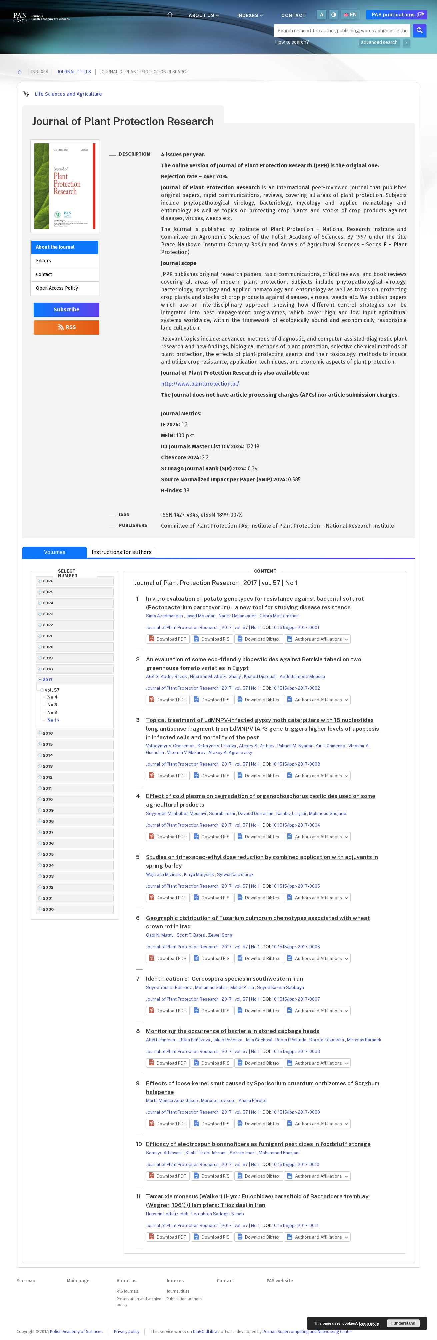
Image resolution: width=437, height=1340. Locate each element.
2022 (48, 625)
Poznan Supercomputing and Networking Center (307, 1331)
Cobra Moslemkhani (280, 615)
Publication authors (184, 1299)
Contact (293, 15)
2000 (48, 909)
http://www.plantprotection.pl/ (200, 384)
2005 (48, 854)
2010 (48, 799)
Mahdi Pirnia (242, 987)
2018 (48, 669)
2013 (48, 766)
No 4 (52, 697)
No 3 (52, 704)
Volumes (54, 552)
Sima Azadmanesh (165, 615)
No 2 (52, 712)
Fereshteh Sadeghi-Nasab (217, 1213)
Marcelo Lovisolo (219, 1100)
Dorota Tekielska (327, 1039)
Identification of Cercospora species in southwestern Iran (224, 978)
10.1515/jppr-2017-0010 (295, 1164)
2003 (48, 876)
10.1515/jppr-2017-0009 (296, 1112)
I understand (403, 1323)
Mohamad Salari (211, 987)
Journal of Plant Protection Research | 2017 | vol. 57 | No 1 (203, 627)
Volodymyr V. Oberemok (171, 745)
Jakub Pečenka (228, 1039)
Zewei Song (220, 935)
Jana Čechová (259, 1039)
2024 (48, 603)
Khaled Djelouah (261, 676)
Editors (43, 261)
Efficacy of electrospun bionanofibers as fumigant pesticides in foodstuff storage (258, 1144)
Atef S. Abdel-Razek (167, 676)
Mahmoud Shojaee (327, 813)
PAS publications (397, 14)
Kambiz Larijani (291, 813)
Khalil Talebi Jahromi (207, 1152)
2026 (48, 581)
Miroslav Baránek (364, 1039)
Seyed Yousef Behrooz (169, 987)
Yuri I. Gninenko (331, 745)
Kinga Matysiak (199, 874)
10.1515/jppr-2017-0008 (296, 1051)
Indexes (249, 15)
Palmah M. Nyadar (295, 745)
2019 (48, 658)
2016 (48, 733)
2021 (48, 636)
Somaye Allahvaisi (165, 1152)
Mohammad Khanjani (279, 1152)
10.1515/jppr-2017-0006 (296, 946)
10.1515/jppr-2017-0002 (296, 688)
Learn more (369, 1323)
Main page (78, 1281)
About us (203, 15)
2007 (48, 832)
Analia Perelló (253, 1100)
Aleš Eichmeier (161, 1039)
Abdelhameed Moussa (302, 676)
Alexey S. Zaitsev (257, 745)
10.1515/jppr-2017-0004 (296, 825)
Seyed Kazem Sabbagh (280, 987)
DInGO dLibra (205, 1331)
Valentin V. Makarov (186, 752)
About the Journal (55, 247)
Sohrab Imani (222, 813)
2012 (48, 777)
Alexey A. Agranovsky (230, 752)
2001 (48, 898)
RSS (66, 327)
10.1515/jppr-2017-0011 (295, 1225)
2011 (47, 788)
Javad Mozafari (201, 615)
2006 (48, 843)
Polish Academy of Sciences (76, 1331)
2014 (48, 755)
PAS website (280, 1281)
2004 (48, 865)
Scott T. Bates (191, 935)
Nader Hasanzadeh (238, 615)
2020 (48, 647)
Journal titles (74, 71)
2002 (48, 887)
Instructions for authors (122, 552)
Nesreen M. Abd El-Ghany (216, 676)
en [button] (350, 14)
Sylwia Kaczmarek (235, 874)
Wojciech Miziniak (164, 874)
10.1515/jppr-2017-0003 (296, 764)
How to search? (292, 42)
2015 (48, 744)
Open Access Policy (57, 288)
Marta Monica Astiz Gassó (172, 1100)
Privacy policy (126, 1331)
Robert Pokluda (291, 1039)
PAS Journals (127, 1291)
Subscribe (66, 309)
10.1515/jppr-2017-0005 (296, 886)
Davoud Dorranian (256, 813)
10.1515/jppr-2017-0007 (296, 999)
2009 (48, 810)
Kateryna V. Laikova (217, 745)
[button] (168, 639)
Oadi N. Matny (160, 935)
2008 (48, 821)
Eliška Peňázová (195, 1039)
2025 (48, 592)
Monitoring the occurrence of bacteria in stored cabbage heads (232, 1031)
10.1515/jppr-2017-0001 (295, 627)
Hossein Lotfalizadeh (167, 1213)
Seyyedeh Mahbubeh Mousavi (176, 813)
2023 (48, 614)
